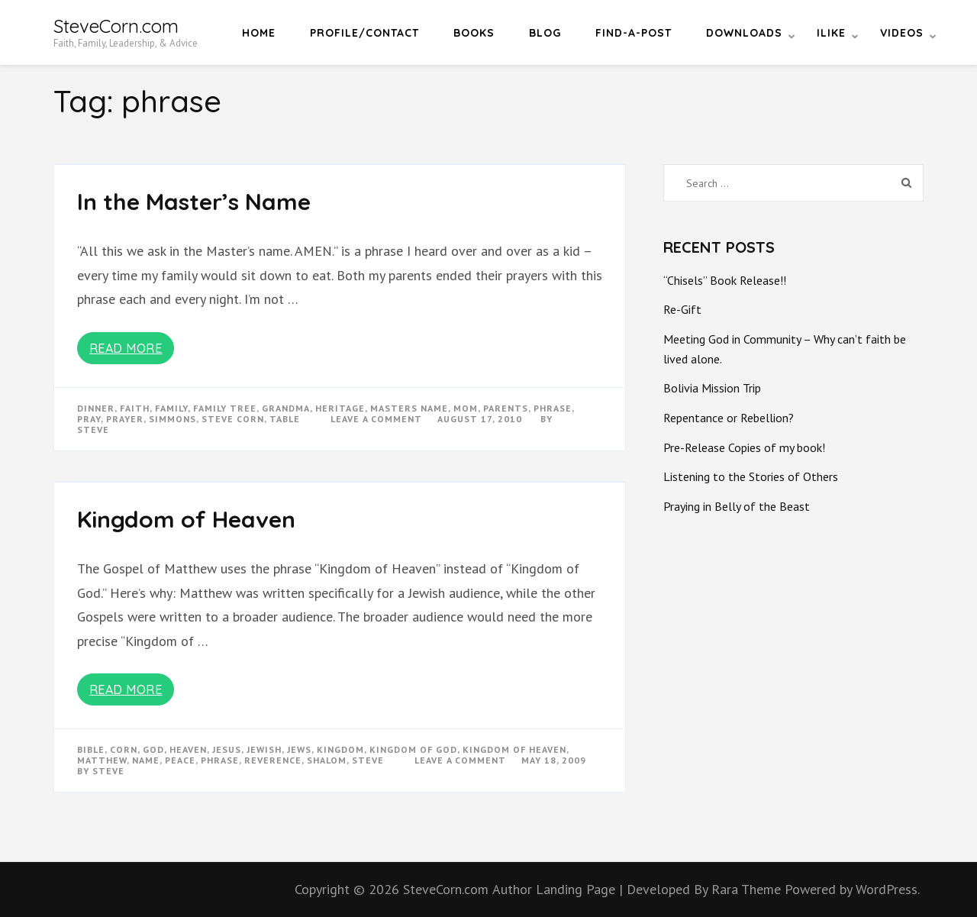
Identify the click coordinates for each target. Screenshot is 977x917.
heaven (188, 749)
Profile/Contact (364, 33)
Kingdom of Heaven (186, 519)
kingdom (340, 749)
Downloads (744, 33)
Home (259, 33)
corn (123, 749)
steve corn (233, 419)
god (153, 749)
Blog (545, 33)
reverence (272, 760)
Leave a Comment (376, 419)
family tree (224, 408)
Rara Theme (748, 889)
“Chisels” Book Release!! (724, 280)
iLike (831, 33)
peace (180, 760)
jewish (264, 749)
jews (299, 749)
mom (465, 408)
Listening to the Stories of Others (750, 476)
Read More (126, 348)
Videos (902, 33)
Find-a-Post (633, 33)
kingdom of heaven (514, 749)
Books (474, 33)
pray (89, 419)
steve (368, 760)
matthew (102, 760)
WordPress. (888, 889)
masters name (409, 408)
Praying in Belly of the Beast (736, 506)
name (146, 760)
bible (91, 749)
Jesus (226, 749)
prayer (124, 419)
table (284, 419)
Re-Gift (682, 309)
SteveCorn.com (116, 26)
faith (135, 408)
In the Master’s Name (194, 201)
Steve (93, 429)
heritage (340, 408)
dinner (95, 408)
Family (171, 408)
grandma (286, 408)
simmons (172, 419)
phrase (553, 408)
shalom (327, 760)
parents (505, 408)
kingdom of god (413, 749)
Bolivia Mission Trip (712, 388)
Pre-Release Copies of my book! (744, 447)
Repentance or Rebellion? (728, 417)
